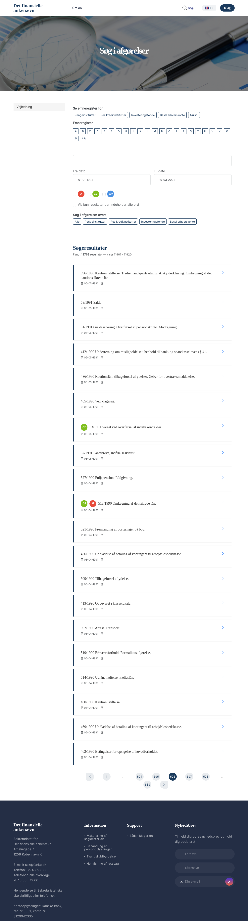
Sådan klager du (141, 780)
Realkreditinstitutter (113, 115)
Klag (227, 8)
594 (139, 720)
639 (147, 728)
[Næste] (164, 729)
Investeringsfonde (143, 115)
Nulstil (194, 115)
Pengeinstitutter (85, 115)
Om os (77, 8)
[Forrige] (90, 721)
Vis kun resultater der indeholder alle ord (108, 204)
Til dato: (160, 171)
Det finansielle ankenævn (28, 8)
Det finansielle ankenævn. (110, 907)
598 (205, 720)
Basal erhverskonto (172, 115)
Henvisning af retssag (103, 807)
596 (172, 720)
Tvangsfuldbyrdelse (101, 800)
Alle (84, 138)
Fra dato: (79, 171)
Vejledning (24, 107)
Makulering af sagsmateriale (95, 781)
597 (189, 720)
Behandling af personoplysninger (98, 791)
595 (156, 720)
